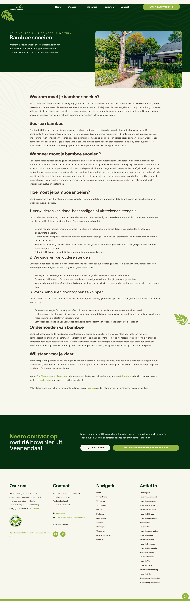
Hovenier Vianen (146, 559)
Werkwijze (92, 6)
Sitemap (99, 516)
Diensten (74, 6)
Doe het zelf (101, 512)
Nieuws (99, 503)
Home (58, 6)
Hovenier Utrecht (146, 550)
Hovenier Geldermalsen (149, 525)
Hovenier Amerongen (148, 495)
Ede (38, 369)
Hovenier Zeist (145, 567)
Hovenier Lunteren (147, 538)
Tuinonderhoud (102, 499)
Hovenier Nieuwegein (148, 542)
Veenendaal (47, 369)
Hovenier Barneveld (147, 499)
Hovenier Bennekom (148, 503)
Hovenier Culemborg (148, 512)
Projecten (109, 6)
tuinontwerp (126, 369)
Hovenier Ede (145, 516)
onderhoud (45, 373)
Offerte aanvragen (103, 529)
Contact (124, 6)
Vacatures (100, 525)
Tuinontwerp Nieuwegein (150, 576)
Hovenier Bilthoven (147, 508)
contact (92, 381)
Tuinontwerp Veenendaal (150, 572)
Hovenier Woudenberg (149, 563)
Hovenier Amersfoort (148, 490)
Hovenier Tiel (145, 555)
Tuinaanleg (100, 495)
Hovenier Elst (145, 520)
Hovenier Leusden (147, 533)
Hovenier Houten (146, 529)
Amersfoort (63, 369)
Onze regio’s (145, 486)
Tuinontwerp (101, 490)
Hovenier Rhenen (147, 546)
